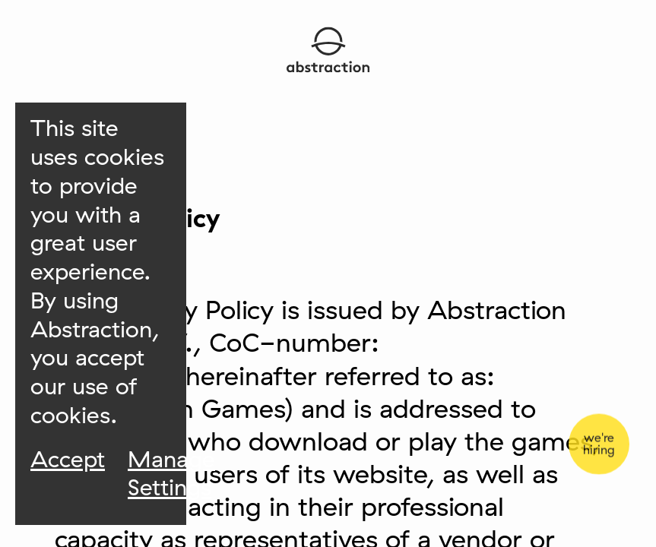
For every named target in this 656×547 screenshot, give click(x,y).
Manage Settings (171, 473)
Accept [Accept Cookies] (67, 459)
